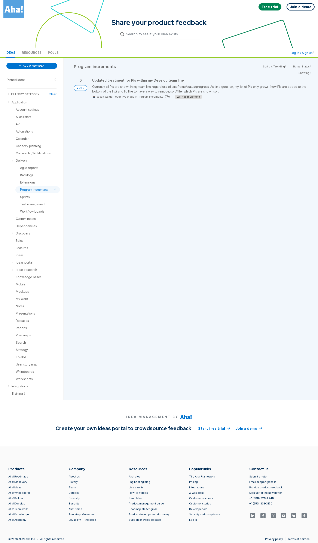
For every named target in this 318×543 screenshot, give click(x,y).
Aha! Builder (15, 498)
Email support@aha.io (262, 481)
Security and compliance (204, 514)
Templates (136, 498)
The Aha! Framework (202, 476)
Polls (53, 53)
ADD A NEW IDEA (31, 65)
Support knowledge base (145, 519)
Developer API (198, 509)
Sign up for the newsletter (265, 492)
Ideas (10, 53)
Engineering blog (139, 481)
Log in (193, 519)
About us (74, 476)
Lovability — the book (82, 519)
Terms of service (298, 539)
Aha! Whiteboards (19, 492)
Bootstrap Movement (82, 514)
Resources (32, 53)
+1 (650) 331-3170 (260, 503)
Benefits (74, 503)
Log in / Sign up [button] (303, 53)
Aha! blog (135, 476)
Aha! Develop (16, 503)
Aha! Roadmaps (18, 476)
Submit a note (258, 476)
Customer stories (200, 503)
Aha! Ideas (14, 487)
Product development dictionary (149, 514)
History (73, 481)
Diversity (74, 498)
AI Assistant (196, 492)
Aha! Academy (17, 519)
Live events (136, 487)
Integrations (196, 487)
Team (72, 487)
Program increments (150, 96)
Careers (74, 492)
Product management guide (146, 503)
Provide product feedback (266, 487)
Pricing (193, 481)
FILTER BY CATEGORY (23, 94)
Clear (52, 94)
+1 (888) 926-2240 (261, 498)
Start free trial (214, 428)
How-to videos (138, 492)
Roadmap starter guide (143, 509)
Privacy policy (274, 539)
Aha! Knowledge (18, 514)
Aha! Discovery (17, 481)
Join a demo (248, 428)
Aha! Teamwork (18, 509)
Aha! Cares (75, 509)
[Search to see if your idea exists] (161, 34)
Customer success (201, 498)
